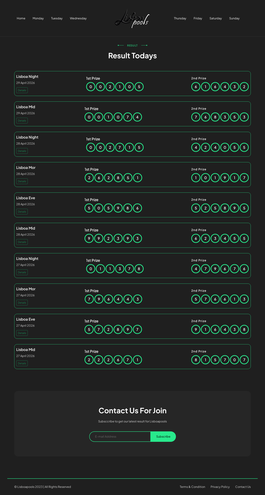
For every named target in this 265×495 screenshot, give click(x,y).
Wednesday (78, 18)
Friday (198, 18)
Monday (38, 18)
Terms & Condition (192, 487)
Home (21, 18)
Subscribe (163, 436)
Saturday (216, 18)
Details (22, 90)
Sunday (234, 18)
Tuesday (57, 18)
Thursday (180, 18)
